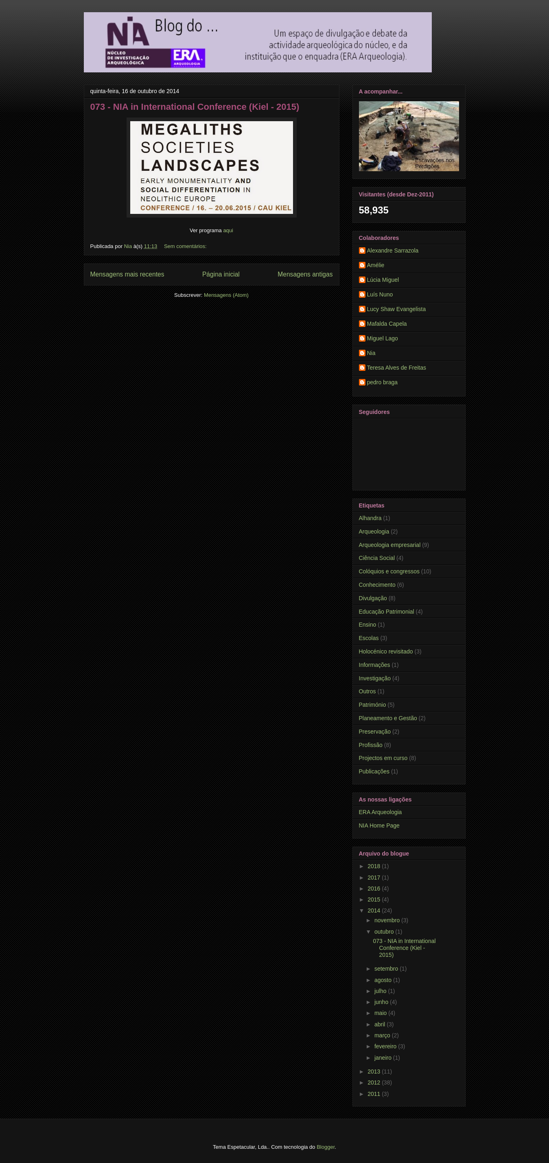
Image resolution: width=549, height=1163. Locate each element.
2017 (374, 877)
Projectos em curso (383, 758)
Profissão (371, 745)
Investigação (375, 678)
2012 (374, 1082)
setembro (387, 968)
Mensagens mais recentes (127, 274)
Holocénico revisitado (386, 651)
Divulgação (373, 598)
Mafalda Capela (387, 323)
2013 (374, 1071)
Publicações (374, 771)
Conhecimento (377, 585)
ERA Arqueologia (380, 812)
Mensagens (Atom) (226, 295)
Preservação (375, 731)
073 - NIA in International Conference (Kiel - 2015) (195, 107)
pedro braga (382, 382)
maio (381, 1013)
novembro (387, 920)
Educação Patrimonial (386, 611)
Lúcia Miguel (383, 280)
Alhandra (370, 518)
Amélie (376, 265)
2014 (374, 910)
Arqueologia (374, 531)
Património (372, 704)
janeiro (383, 1057)
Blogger (326, 1147)
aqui (228, 230)
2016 (374, 888)
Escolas (369, 638)
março (383, 1035)
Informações (374, 665)
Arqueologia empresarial (390, 545)
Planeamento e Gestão (388, 718)
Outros (367, 691)
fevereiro (386, 1046)
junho (382, 1002)
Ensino (367, 624)
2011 (374, 1094)
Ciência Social (377, 558)
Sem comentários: (186, 246)
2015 (374, 899)
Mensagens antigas (305, 274)
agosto (383, 980)
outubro (384, 931)
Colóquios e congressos (389, 571)
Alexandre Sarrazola (393, 250)
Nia (371, 353)
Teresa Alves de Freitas (397, 367)
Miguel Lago (382, 338)
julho (381, 991)
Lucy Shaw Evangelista (396, 309)
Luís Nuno (380, 294)
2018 (374, 866)
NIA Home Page (379, 825)
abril (380, 1024)
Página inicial (221, 274)
